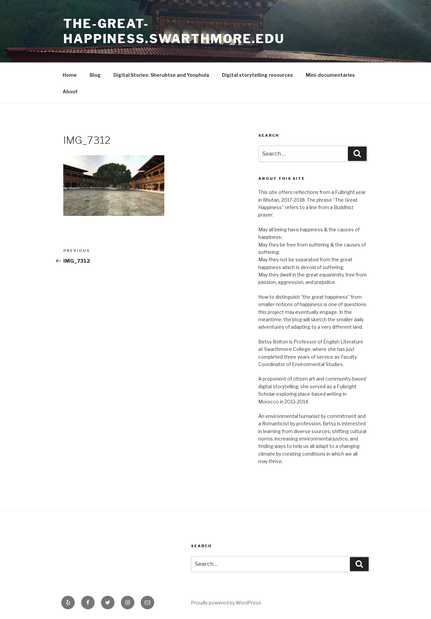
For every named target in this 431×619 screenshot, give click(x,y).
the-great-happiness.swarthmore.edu (174, 31)
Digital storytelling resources (257, 75)
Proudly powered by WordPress (226, 603)
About (70, 91)
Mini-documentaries (330, 75)
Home (70, 75)
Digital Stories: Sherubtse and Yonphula (161, 75)
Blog (95, 75)
